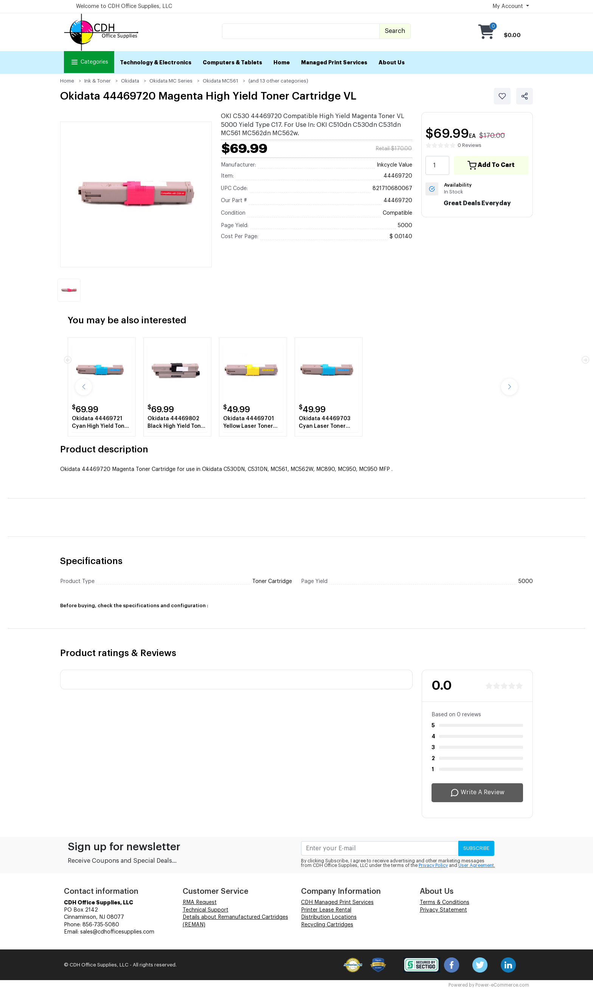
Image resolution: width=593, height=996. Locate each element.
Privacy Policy (433, 865)
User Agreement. (476, 865)
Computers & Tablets (232, 62)
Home (281, 62)
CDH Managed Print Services (337, 902)
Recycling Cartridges (327, 924)
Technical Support (205, 910)
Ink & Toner (97, 80)
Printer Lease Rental (326, 910)
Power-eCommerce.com (502, 985)
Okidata (130, 80)
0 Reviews (469, 145)
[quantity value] (437, 165)
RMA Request (200, 902)
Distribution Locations (329, 917)
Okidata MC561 (220, 80)
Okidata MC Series (170, 80)
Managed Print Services (334, 62)
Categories (89, 62)
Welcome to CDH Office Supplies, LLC (124, 6)
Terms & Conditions (444, 902)
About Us (392, 62)
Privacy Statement (443, 910)
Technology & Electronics (155, 62)
